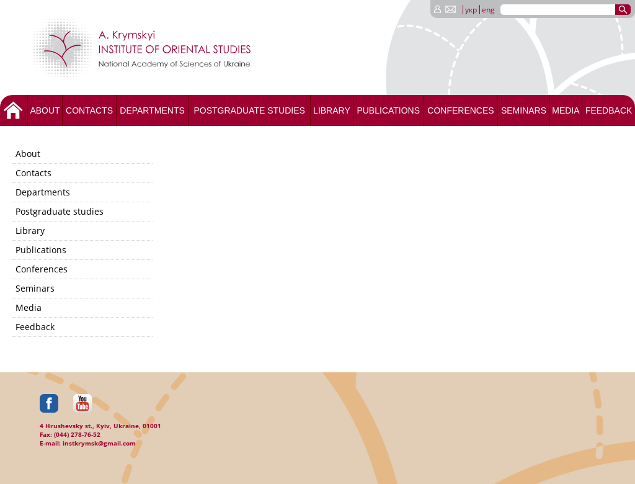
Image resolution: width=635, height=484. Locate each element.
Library (331, 110)
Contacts (89, 110)
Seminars (523, 110)
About (45, 110)
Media (565, 110)
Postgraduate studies (248, 110)
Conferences (460, 110)
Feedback (608, 110)
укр (471, 9)
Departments (152, 110)
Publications (388, 110)
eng (488, 9)
